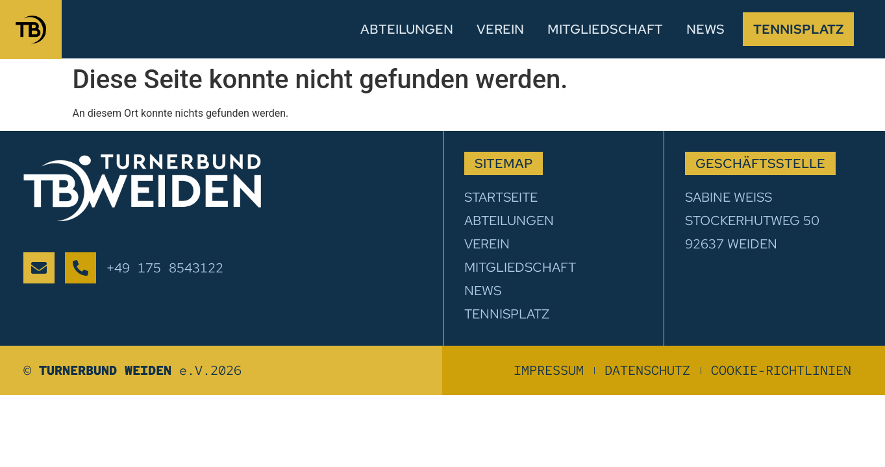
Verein (500, 29)
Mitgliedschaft (605, 29)
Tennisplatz (798, 29)
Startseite (501, 197)
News (705, 29)
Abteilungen (406, 29)
